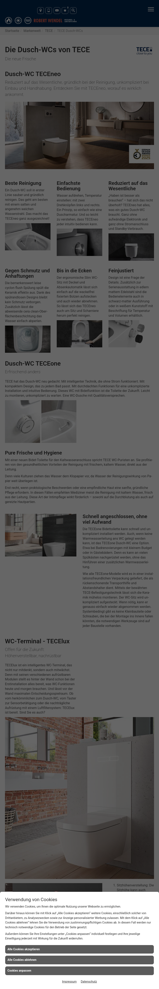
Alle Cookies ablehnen (21, 959)
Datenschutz (89, 981)
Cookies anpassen (19, 970)
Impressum (69, 981)
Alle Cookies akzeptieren (23, 949)
